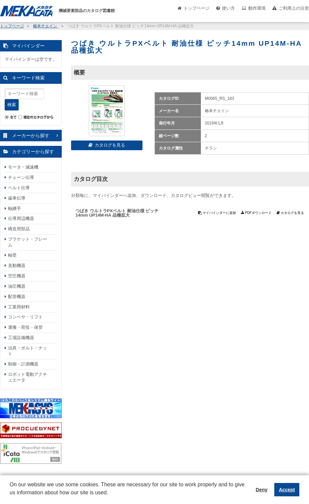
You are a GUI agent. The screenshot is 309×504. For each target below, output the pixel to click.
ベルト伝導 (19, 187)
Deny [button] (261, 489)
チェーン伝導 (21, 177)
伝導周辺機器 (21, 218)
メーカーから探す (30, 135)
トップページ (197, 8)
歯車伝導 (16, 198)
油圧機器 (16, 286)
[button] (11, 498)
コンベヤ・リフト (25, 316)
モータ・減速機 (23, 167)
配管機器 (16, 296)
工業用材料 (19, 306)
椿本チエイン (45, 26)
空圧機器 (16, 275)
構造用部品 (19, 228)
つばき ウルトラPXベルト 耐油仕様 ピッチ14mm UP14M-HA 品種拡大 (117, 213)
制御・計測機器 (23, 363)
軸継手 (14, 208)
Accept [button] (287, 489)
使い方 (228, 8)
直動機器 (16, 265)
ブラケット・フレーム (27, 242)
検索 (11, 104)
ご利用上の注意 (294, 8)
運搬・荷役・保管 (25, 327)
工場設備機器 (21, 337)
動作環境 (257, 8)
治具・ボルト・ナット (27, 350)
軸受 (12, 255)
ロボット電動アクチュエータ (27, 377)
